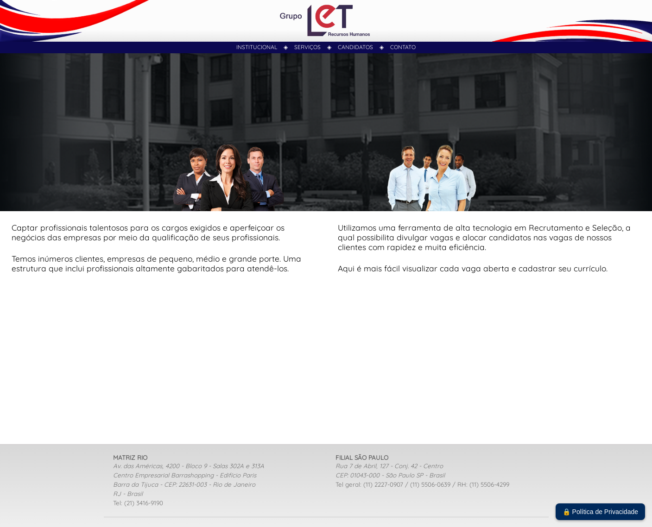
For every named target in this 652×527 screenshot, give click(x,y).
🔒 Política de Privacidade (600, 511)
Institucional (256, 47)
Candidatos (355, 47)
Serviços (307, 47)
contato (403, 47)
